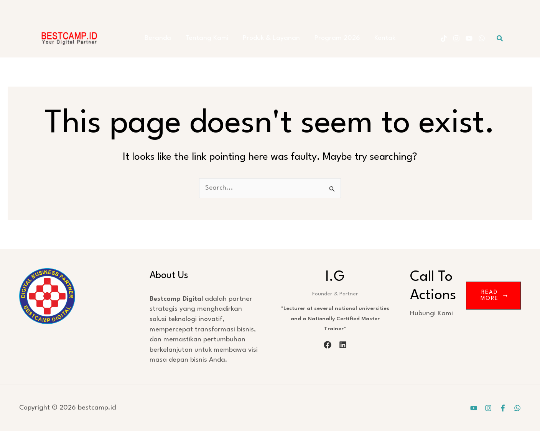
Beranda (163, 38)
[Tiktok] (443, 38)
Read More (494, 296)
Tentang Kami (209, 38)
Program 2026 (334, 38)
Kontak (379, 38)
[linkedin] (343, 345)
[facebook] (327, 345)
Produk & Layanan (271, 38)
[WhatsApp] (481, 38)
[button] (500, 38)
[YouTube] (469, 38)
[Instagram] (456, 38)
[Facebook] (502, 408)
